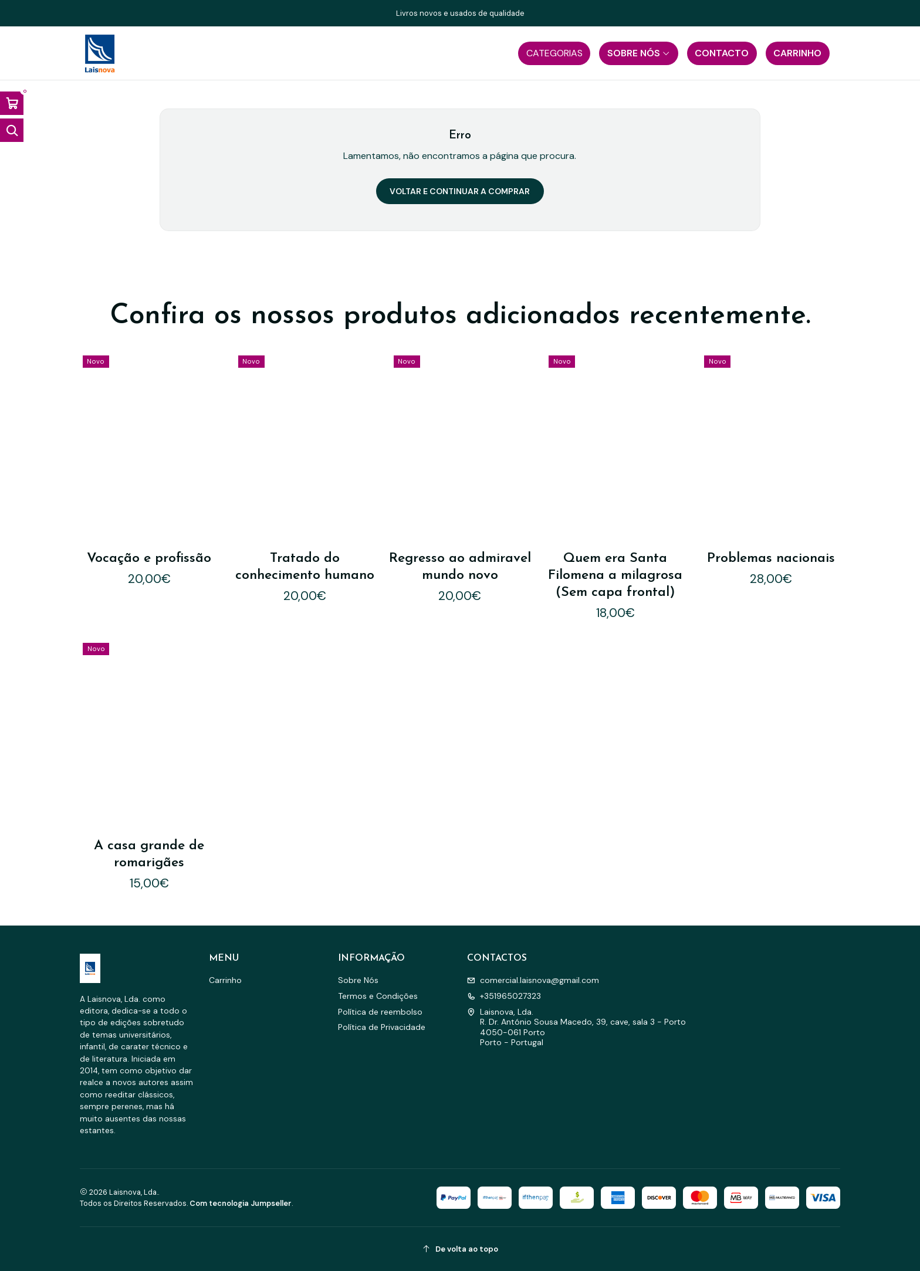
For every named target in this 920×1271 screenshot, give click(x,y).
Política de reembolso (380, 1011)
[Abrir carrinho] (11, 103)
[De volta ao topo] (460, 1249)
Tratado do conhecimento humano (304, 567)
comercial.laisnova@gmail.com (533, 980)
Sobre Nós (358, 980)
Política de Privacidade (381, 1027)
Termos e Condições (378, 996)
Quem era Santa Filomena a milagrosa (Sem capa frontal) (615, 575)
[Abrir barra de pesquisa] (11, 130)
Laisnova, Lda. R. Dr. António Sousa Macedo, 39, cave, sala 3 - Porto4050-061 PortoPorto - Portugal (576, 1027)
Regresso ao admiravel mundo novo (460, 567)
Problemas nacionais (771, 558)
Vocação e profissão (149, 558)
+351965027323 (504, 996)
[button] (554, 53)
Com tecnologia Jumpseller (241, 1203)
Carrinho (225, 980)
